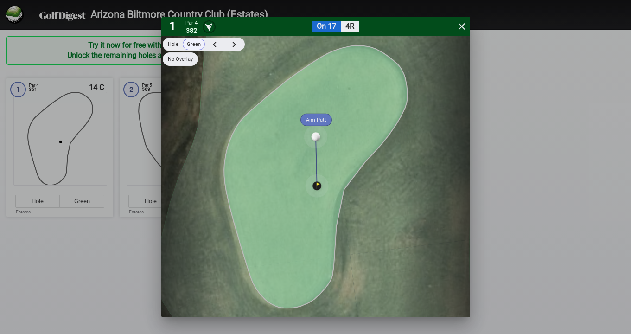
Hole (173, 44)
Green (194, 44)
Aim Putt (316, 120)
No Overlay (180, 59)
